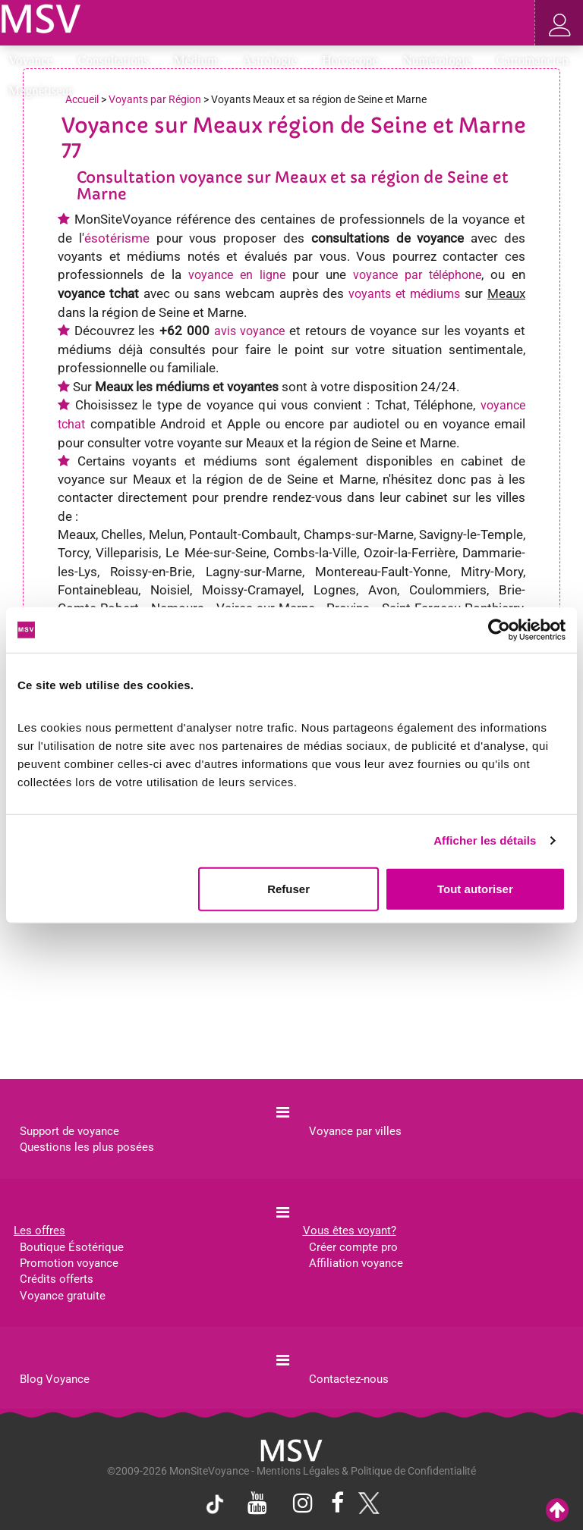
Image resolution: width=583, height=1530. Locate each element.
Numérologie (442, 60)
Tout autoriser (475, 888)
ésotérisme (117, 238)
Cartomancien (532, 60)
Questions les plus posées (87, 1147)
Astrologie (274, 60)
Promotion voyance (69, 1263)
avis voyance (249, 331)
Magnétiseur (45, 90)
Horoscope (355, 60)
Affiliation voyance (356, 1263)
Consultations (118, 60)
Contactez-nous (349, 1379)
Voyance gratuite (63, 1296)
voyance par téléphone (417, 275)
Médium (201, 60)
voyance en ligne (236, 275)
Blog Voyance (55, 1379)
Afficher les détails (484, 840)
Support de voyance (69, 1131)
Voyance (35, 60)
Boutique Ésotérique (72, 1247)
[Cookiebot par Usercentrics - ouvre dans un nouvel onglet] (499, 630)
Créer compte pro (353, 1247)
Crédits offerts (56, 1279)
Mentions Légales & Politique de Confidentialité (366, 1471)
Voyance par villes (355, 1131)
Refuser (288, 888)
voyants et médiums (404, 294)
